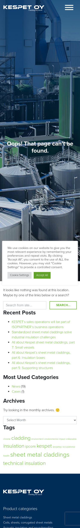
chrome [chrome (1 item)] (6, 439)
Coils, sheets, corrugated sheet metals (27, 522)
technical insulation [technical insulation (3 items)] (24, 463)
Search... (63, 305)
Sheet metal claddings (17, 517)
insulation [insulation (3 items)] (13, 446)
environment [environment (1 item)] (37, 439)
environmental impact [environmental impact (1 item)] (54, 439)
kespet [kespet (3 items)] (44, 446)
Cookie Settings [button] (19, 275)
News (16, 386)
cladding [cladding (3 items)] (21, 438)
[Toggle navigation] (69, 8)
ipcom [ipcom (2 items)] (30, 446)
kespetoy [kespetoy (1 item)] (57, 447)
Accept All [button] (42, 275)
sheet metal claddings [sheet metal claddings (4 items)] (39, 454)
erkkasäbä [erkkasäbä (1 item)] (71, 439)
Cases (16, 391)
